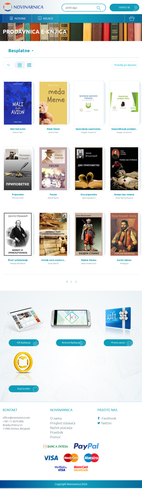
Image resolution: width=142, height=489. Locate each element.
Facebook (106, 419)
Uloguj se (124, 7)
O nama (56, 419)
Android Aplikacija (71, 342)
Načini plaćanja (61, 428)
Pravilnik (56, 433)
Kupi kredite (23, 389)
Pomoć (55, 437)
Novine (17, 18)
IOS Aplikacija (23, 342)
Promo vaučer (118, 342)
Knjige (45, 18)
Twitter (104, 423)
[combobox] (8, 65)
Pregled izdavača (62, 423)
